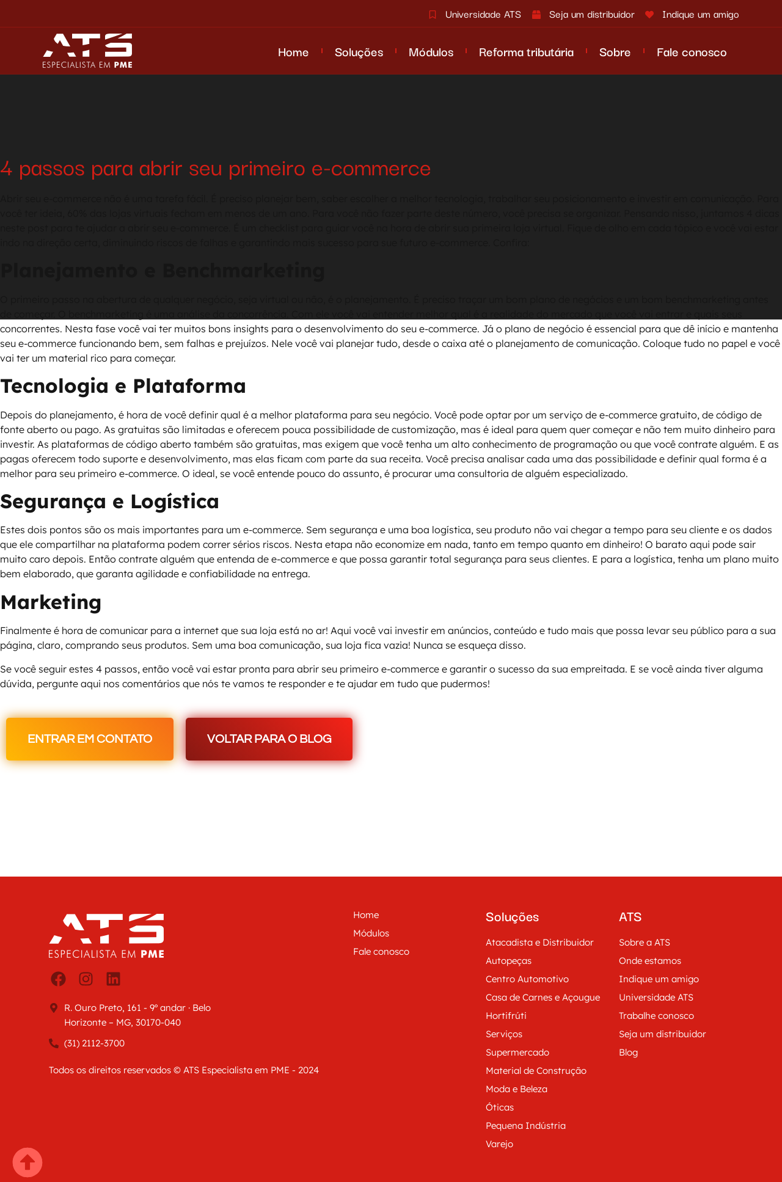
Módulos (431, 51)
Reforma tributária (526, 51)
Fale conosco (692, 51)
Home (293, 51)
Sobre (615, 51)
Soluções (359, 51)
